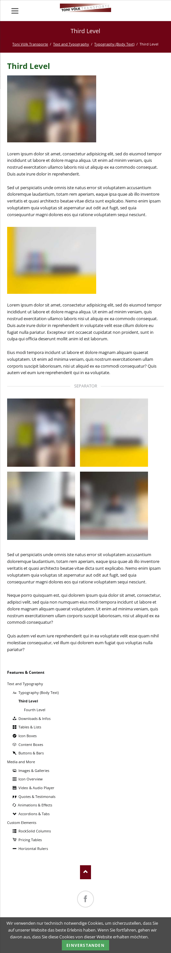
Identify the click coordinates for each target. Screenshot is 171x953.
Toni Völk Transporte (30, 44)
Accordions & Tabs (34, 813)
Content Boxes (30, 744)
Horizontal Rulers (33, 848)
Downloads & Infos (34, 718)
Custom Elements (21, 822)
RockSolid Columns (34, 831)
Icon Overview (30, 779)
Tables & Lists (29, 727)
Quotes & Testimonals (36, 796)
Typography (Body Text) (114, 44)
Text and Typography (71, 44)
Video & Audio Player (36, 787)
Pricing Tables (30, 839)
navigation (15, 11)
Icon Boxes (27, 735)
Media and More (21, 761)
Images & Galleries (33, 770)
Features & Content (25, 672)
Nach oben (85, 872)
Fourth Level (34, 709)
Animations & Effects (35, 805)
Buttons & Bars (31, 753)
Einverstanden (85, 945)
